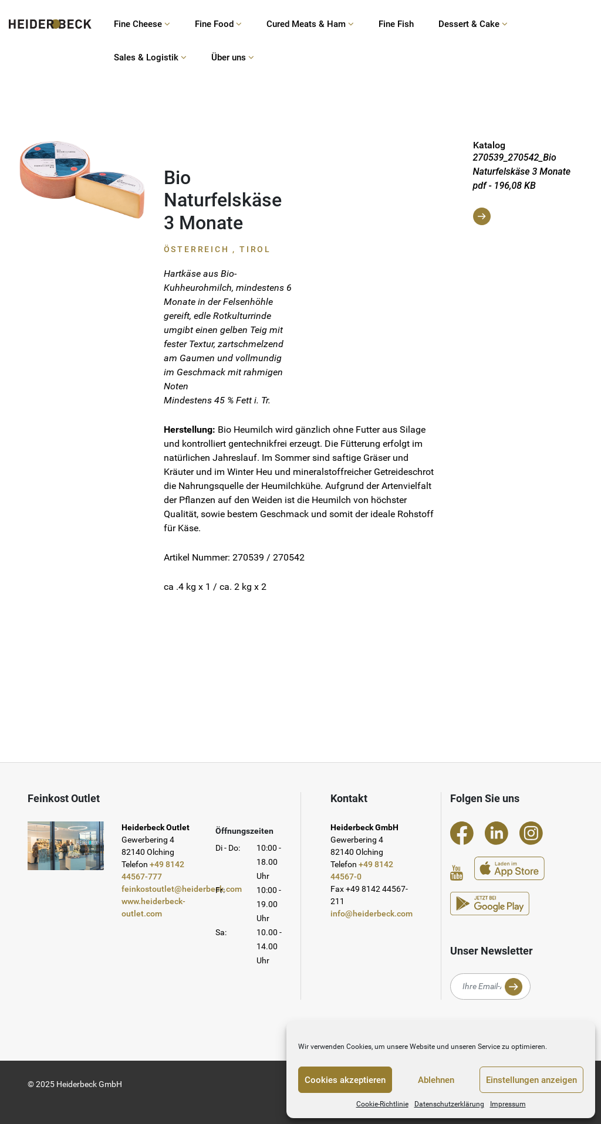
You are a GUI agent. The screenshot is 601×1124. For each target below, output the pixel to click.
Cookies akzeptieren (345, 1080)
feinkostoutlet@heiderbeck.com (181, 889)
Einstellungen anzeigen (531, 1080)
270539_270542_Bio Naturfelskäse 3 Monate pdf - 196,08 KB (522, 188)
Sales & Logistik (150, 57)
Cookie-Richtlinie (382, 1104)
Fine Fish (396, 24)
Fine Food (218, 24)
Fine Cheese (142, 24)
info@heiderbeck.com (371, 913)
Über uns (232, 57)
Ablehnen (436, 1080)
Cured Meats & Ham (310, 24)
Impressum (508, 1104)
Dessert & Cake (473, 24)
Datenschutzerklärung (449, 1104)
